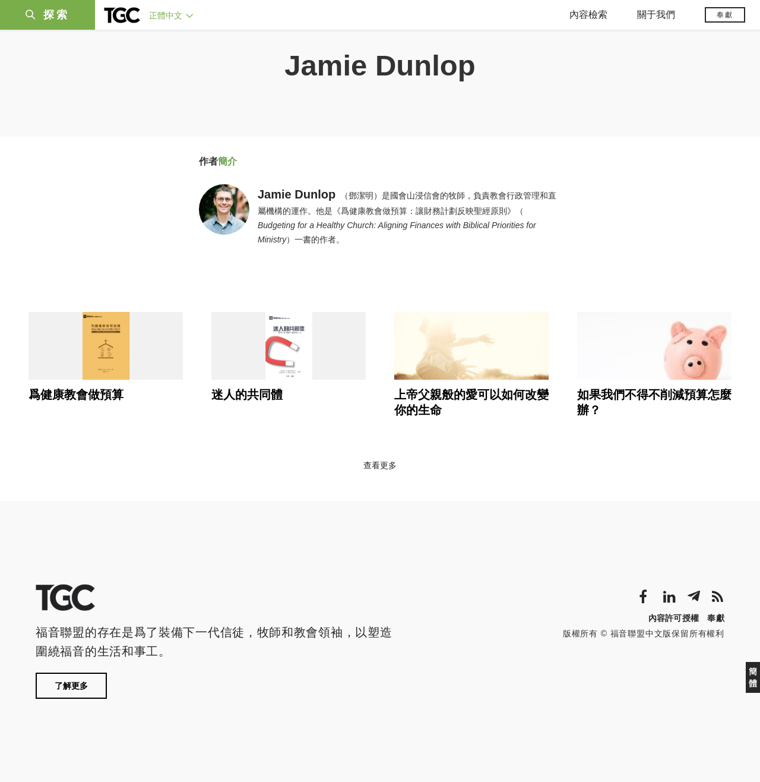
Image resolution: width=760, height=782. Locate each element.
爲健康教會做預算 (76, 394)
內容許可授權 (673, 618)
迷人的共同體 (247, 394)
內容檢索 (588, 15)
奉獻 (725, 15)
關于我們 (656, 15)
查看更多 (380, 465)
